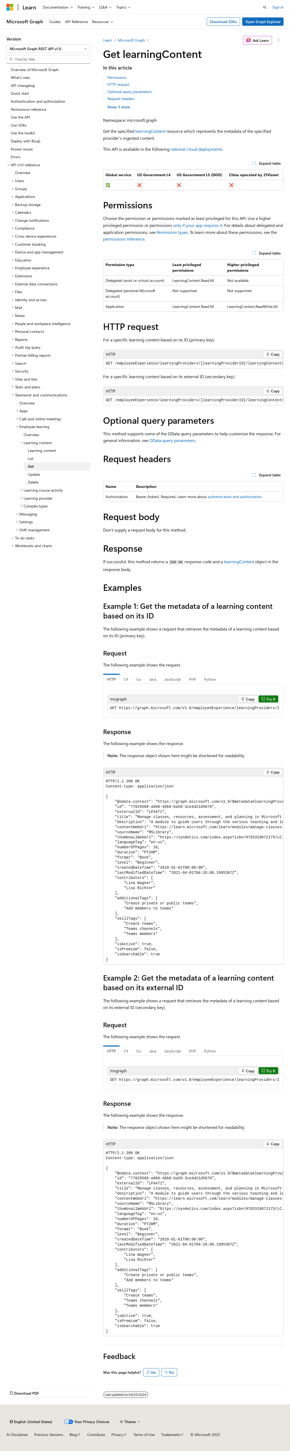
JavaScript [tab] (172, 679)
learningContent (150, 131)
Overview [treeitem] (22, 172)
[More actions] (279, 40)
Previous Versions (48, 1434)
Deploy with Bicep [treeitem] (25, 140)
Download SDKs (223, 21)
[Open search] (264, 7)
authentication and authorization (235, 496)
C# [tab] (126, 679)
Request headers (121, 98)
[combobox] (48, 49)
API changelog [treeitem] (23, 85)
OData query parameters (172, 440)
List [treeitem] (31, 458)
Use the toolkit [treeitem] (23, 132)
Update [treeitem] (34, 474)
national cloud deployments (196, 149)
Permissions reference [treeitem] (28, 109)
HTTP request (118, 84)
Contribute (96, 1434)
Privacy (117, 1434)
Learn (107, 40)
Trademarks (170, 1434)
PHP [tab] (192, 679)
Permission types (172, 232)
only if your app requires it (197, 225)
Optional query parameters (129, 91)
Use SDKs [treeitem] (19, 125)
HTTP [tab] (111, 679)
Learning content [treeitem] (42, 450)
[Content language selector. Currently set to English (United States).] (31, 1421)
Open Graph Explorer (263, 21)
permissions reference (123, 239)
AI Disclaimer (17, 1434)
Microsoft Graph (131, 40)
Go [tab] (138, 679)
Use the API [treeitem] (20, 117)
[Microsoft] (9, 7)
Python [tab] (210, 679)
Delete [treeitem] (33, 482)
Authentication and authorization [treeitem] (38, 101)
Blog (73, 1434)
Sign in (278, 7)
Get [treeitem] (31, 466)
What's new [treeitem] (20, 77)
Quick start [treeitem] (20, 93)
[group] (193, 363)
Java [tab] (152, 679)
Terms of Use (144, 1434)
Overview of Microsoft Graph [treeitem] (35, 69)
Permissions (116, 77)
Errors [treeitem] (15, 156)
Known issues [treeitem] (22, 149)
